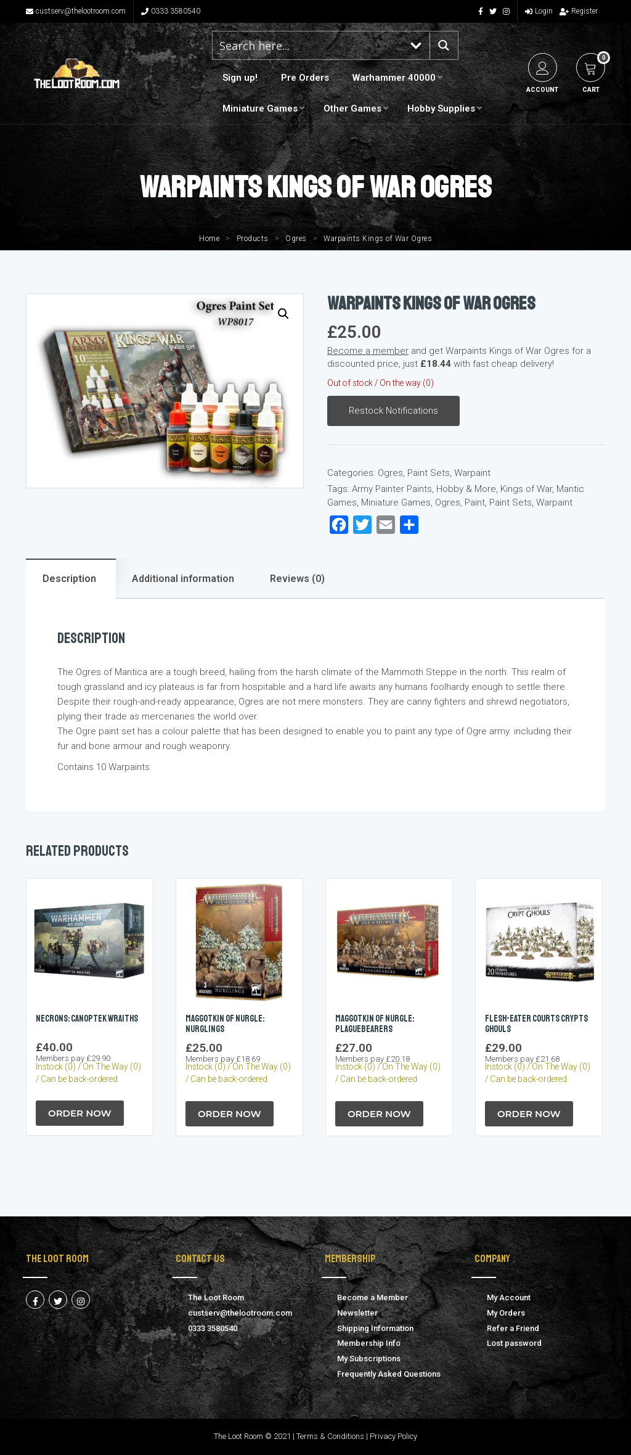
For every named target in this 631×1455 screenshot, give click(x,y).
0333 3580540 (170, 11)
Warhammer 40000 (394, 77)
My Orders (506, 1313)
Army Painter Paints (392, 488)
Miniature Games (260, 108)
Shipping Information (375, 1328)
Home (209, 238)
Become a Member (372, 1297)
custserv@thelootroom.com (76, 11)
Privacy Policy (393, 1436)
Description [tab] (69, 578)
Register (579, 11)
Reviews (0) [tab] (297, 578)
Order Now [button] (80, 1113)
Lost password (514, 1343)
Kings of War (526, 488)
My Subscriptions (369, 1358)
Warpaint (472, 472)
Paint (475, 502)
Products (253, 238)
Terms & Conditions (330, 1436)
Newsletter (357, 1313)
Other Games (352, 108)
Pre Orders (305, 77)
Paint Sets (428, 472)
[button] (283, 314)
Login (539, 11)
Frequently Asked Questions (389, 1374)
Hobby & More (466, 488)
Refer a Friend (513, 1328)
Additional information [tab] (183, 578)
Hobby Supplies (441, 108)
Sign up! (240, 77)
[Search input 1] (308, 45)
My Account (509, 1297)
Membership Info (369, 1343)
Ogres (296, 238)
